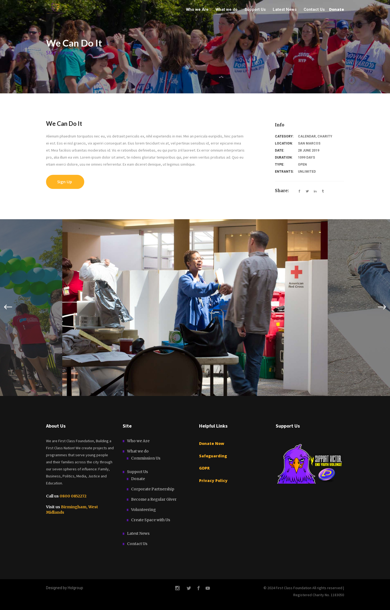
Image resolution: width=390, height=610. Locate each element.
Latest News (138, 533)
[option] (195, 307)
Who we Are (138, 440)
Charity (324, 136)
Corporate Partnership (152, 489)
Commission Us (145, 458)
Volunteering (143, 509)
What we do (138, 451)
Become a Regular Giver (154, 499)
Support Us (137, 471)
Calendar (307, 136)
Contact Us (137, 543)
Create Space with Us (150, 519)
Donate (138, 478)
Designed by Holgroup (64, 588)
